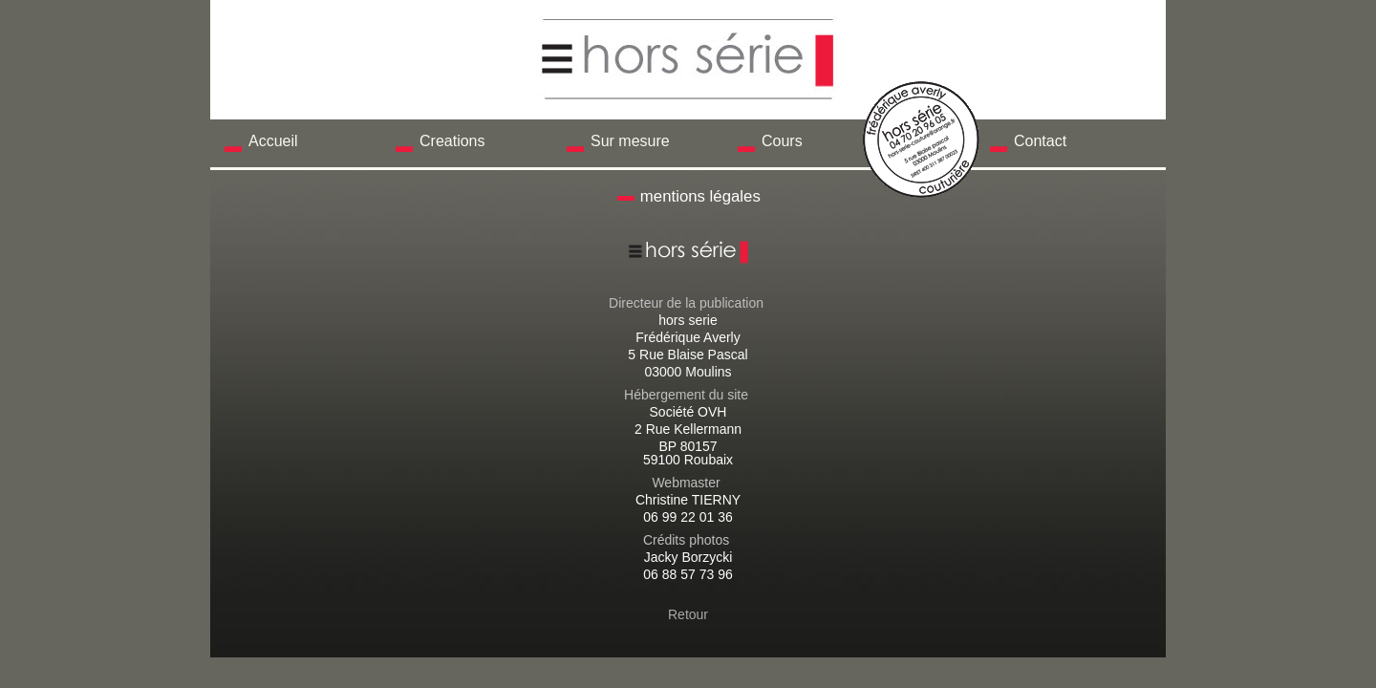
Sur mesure (630, 141)
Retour (688, 614)
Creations (451, 141)
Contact (1040, 141)
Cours (782, 141)
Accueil (273, 141)
